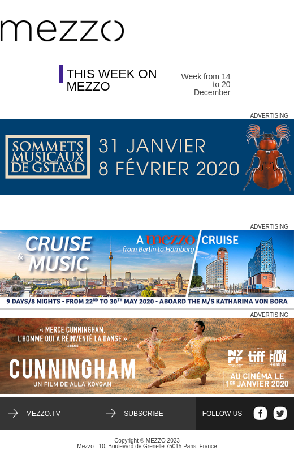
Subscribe (143, 414)
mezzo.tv (43, 414)
